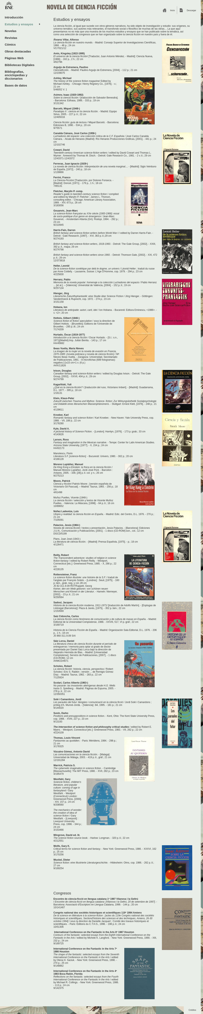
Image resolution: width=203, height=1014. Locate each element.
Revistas (11, 38)
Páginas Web (14, 58)
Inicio (172, 10)
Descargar (191, 10)
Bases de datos (16, 85)
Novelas (11, 31)
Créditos (192, 1010)
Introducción (14, 17)
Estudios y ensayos (19, 24)
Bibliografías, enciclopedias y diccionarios (16, 75)
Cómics (10, 44)
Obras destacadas (18, 51)
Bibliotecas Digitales (20, 65)
